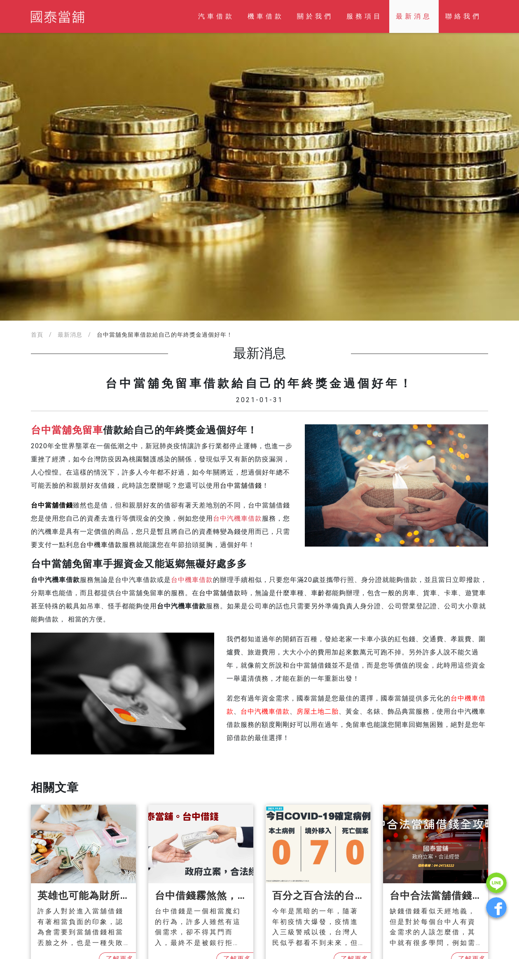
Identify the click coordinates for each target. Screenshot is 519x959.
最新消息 (414, 16)
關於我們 (315, 16)
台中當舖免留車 (67, 430)
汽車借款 (216, 16)
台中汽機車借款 (237, 518)
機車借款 (266, 16)
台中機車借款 (192, 580)
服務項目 (364, 16)
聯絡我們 (463, 16)
